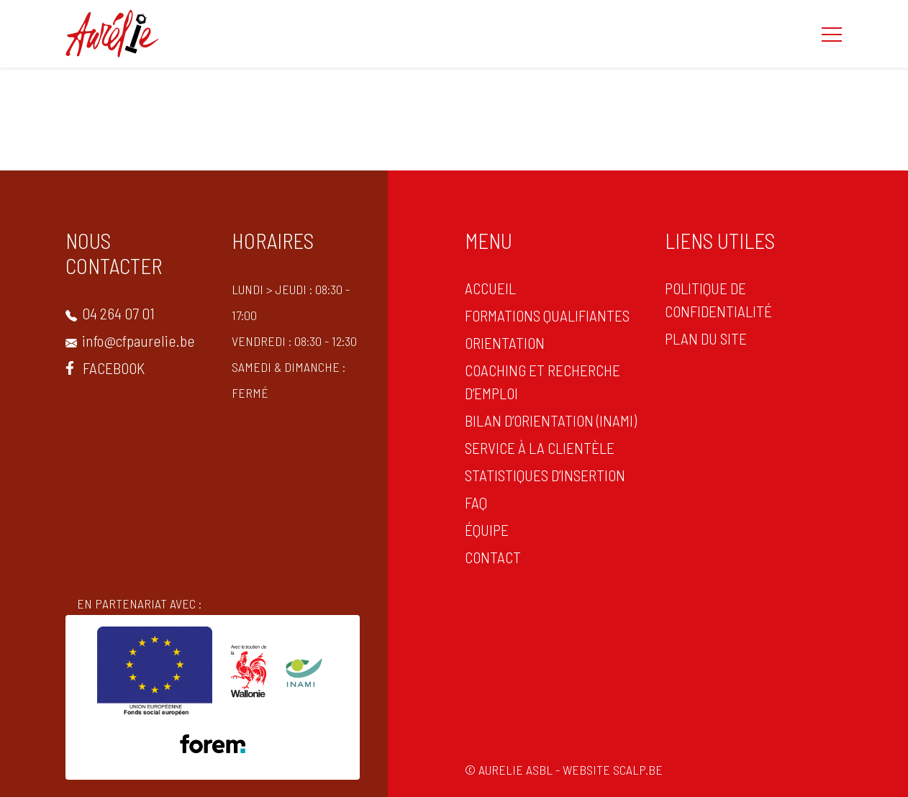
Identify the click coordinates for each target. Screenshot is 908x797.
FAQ (476, 502)
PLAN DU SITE (706, 338)
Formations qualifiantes (547, 315)
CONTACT (493, 556)
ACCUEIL (490, 287)
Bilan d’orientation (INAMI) (551, 420)
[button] (832, 34)
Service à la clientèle (539, 447)
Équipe (487, 529)
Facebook (105, 367)
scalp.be (639, 770)
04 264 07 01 (110, 313)
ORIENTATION (505, 342)
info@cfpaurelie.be (130, 340)
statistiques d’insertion (545, 474)
